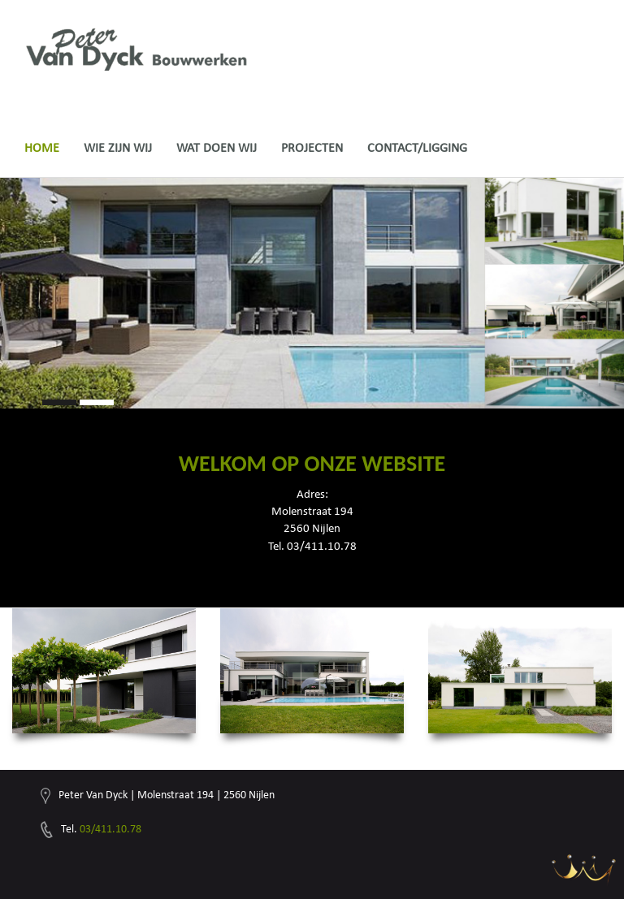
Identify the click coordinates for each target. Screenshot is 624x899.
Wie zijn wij (118, 147)
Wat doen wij (216, 147)
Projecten (312, 147)
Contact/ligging (417, 147)
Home (41, 147)
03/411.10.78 (110, 829)
